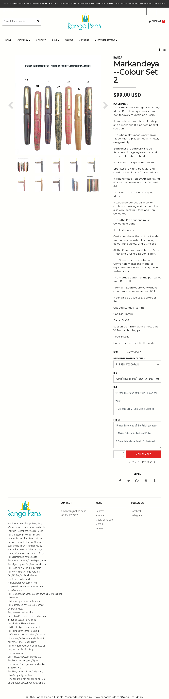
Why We (69, 40)
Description (120, 103)
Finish (116, 419)
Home (8, 40)
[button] (161, 11)
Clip (115, 387)
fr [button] (150, 11)
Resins (99, 528)
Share (137, 473)
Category (22, 40)
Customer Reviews (105, 40)
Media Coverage (104, 519)
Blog (54, 40)
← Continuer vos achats (143, 462)
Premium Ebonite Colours (129, 358)
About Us (84, 40)
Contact (41, 40)
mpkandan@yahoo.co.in (73, 511)
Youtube (100, 515)
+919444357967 (69, 515)
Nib (115, 372)
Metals (99, 523)
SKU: (115, 351)
